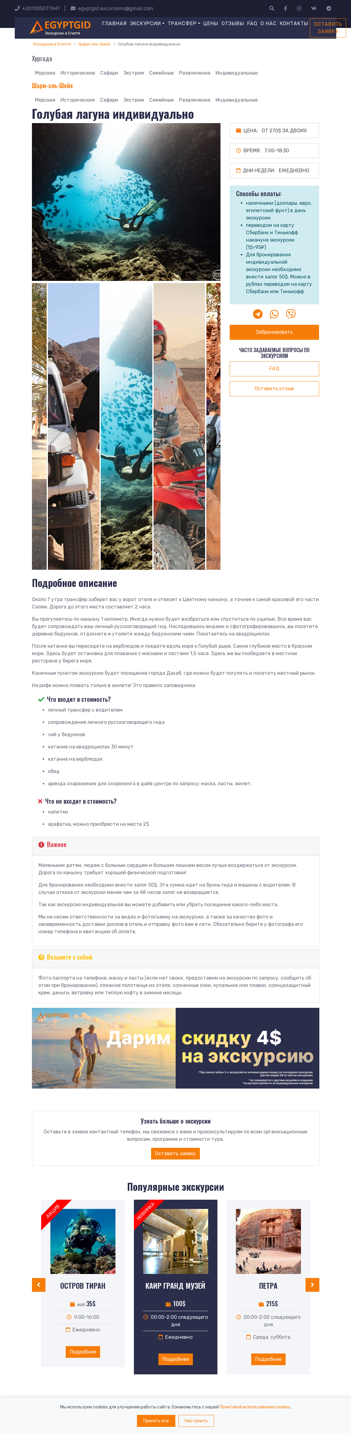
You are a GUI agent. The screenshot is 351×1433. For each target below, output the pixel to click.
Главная (114, 23)
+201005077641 (37, 8)
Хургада (42, 58)
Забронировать (274, 332)
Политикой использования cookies (255, 1407)
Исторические (77, 73)
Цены (210, 23)
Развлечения (194, 73)
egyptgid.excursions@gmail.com (112, 8)
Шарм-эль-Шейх (52, 85)
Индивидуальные (237, 73)
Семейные (161, 73)
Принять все (156, 1420)
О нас (268, 23)
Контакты (294, 23)
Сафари (109, 73)
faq (274, 368)
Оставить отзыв (274, 388)
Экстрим (133, 73)
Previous (27, 428)
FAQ (252, 23)
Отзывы (232, 23)
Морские (45, 73)
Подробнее (83, 1352)
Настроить (196, 1420)
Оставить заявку (328, 27)
